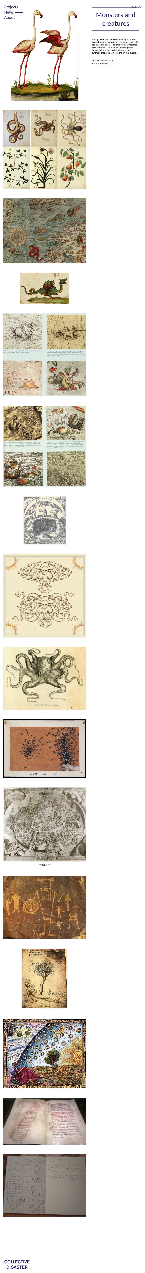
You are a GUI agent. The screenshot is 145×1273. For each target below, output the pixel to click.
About (9, 17)
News (9, 12)
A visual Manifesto (100, 63)
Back (134, 7)
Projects (11, 6)
